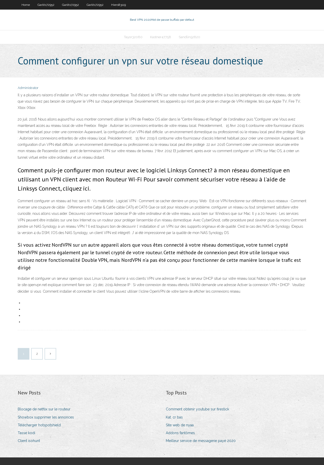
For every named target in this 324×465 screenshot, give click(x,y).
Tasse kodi (26, 433)
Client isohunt (29, 441)
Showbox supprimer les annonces (46, 417)
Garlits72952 (45, 5)
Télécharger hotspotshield (39, 425)
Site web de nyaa (180, 425)
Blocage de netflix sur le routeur (44, 409)
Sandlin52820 (189, 37)
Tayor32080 (133, 37)
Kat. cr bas (174, 417)
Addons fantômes (180, 433)
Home (26, 5)
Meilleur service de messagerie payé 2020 (201, 441)
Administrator (28, 88)
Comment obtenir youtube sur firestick (197, 409)
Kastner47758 (160, 37)
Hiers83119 (118, 5)
